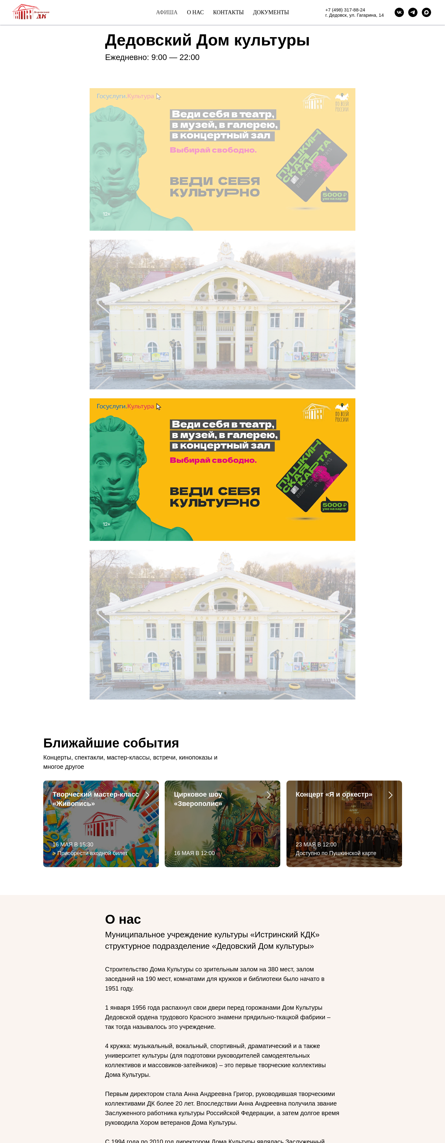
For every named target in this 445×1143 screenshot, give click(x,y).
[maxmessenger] (426, 12)
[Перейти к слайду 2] (225, 227)
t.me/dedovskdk (93, 1062)
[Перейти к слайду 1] (219, 227)
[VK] (399, 12)
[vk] (48, 1092)
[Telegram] (412, 12)
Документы (271, 12)
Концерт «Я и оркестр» (334, 329)
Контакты (228, 12)
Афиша (167, 12)
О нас (195, 12)
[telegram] (59, 1092)
